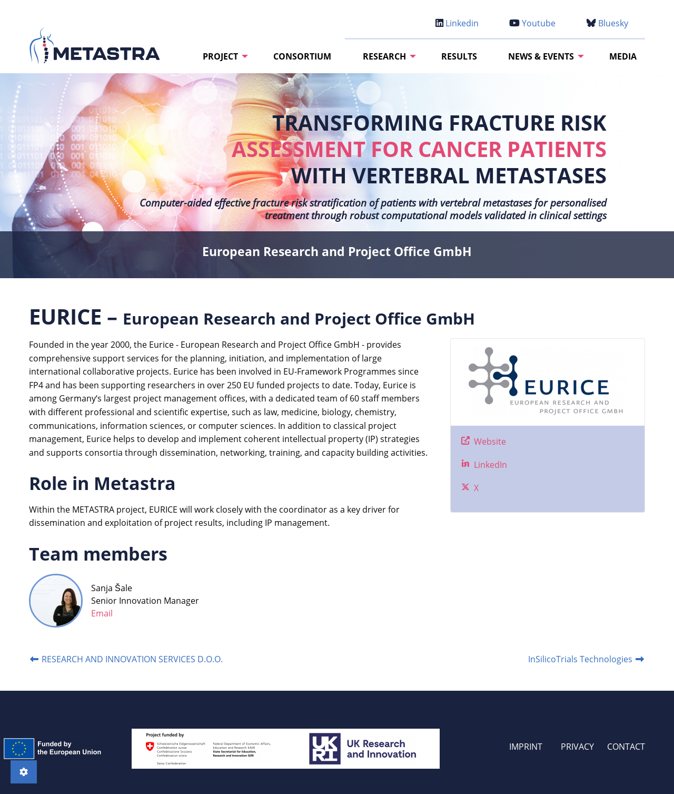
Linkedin (457, 23)
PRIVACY (577, 746)
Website (489, 441)
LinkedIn (489, 464)
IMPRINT (525, 746)
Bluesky (607, 23)
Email (102, 613)
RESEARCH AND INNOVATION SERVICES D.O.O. (126, 659)
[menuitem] (222, 56)
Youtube (532, 23)
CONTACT (626, 746)
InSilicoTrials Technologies (586, 659)
